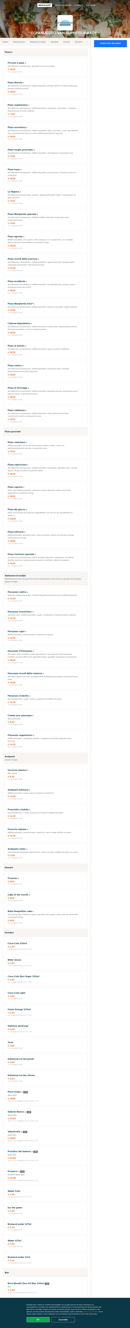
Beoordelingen (63, 5)
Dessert (66, 42)
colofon (90, 5)
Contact (78, 5)
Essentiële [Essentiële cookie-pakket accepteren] (63, 1320)
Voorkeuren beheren (90, 1312)
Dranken (78, 42)
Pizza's (5, 42)
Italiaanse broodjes (38, 42)
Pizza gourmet (19, 42)
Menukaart (44, 5)
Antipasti (55, 42)
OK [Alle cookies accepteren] (38, 1320)
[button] (87, 42)
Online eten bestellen (110, 43)
